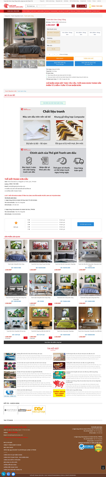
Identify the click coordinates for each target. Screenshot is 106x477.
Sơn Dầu (53, 41)
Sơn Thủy (33, 11)
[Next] (42, 39)
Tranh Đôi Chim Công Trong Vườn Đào (40, 264)
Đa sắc (53, 49)
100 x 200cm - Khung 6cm (95, 33)
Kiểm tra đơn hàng (50, 1)
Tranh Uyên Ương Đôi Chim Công (16, 264)
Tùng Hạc (72, 11)
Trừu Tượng (26, 11)
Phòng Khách (80, 11)
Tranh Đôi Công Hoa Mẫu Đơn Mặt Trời (40, 331)
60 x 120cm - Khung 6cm (67, 33)
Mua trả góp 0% (60, 63)
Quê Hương (41, 11)
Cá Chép (66, 11)
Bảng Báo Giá (59, 1)
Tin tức (94, 1)
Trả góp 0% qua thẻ (88, 63)
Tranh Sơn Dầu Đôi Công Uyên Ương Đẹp (65, 264)
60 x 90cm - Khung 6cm (53, 32)
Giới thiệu (66, 1)
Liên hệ (99, 1)
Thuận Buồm (53, 11)
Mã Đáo (47, 11)
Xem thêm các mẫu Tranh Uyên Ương (53, 103)
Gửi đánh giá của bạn (85, 224)
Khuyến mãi (83, 1)
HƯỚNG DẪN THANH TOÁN (13, 191)
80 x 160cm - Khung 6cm (81, 33)
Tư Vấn (89, 1)
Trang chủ (42, 1)
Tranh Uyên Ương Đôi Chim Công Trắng (40, 297)
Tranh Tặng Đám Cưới (10, 91)
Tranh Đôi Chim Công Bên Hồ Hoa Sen (16, 331)
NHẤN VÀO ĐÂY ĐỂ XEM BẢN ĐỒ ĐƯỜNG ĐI (18, 188)
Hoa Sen (60, 11)
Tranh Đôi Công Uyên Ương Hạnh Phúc (89, 297)
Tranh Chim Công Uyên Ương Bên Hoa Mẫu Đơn (90, 331)
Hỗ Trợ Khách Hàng (74, 1)
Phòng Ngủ (89, 11)
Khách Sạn (96, 11)
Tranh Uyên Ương (21, 91)
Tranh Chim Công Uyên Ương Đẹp (65, 331)
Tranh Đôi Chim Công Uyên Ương (65, 297)
